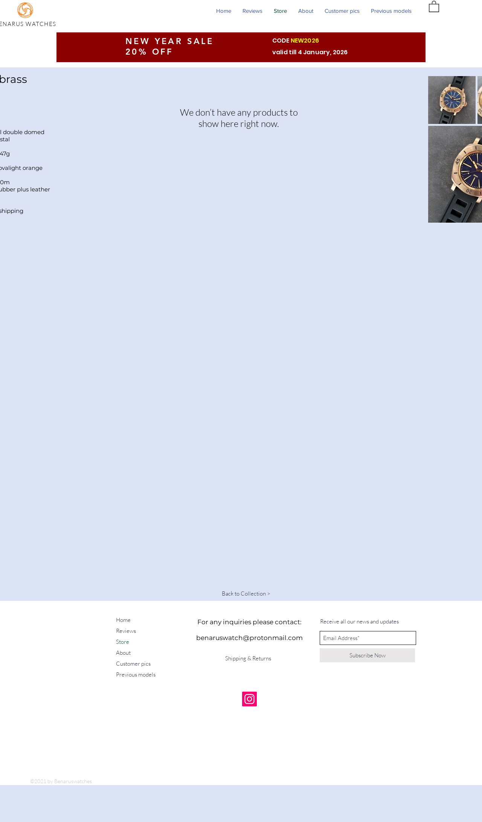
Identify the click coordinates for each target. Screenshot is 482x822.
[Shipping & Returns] (249, 658)
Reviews (126, 630)
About (123, 652)
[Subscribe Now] (367, 655)
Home (123, 619)
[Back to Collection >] (245, 593)
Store (122, 641)
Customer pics (133, 663)
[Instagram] (249, 699)
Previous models (136, 674)
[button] (434, 6)
